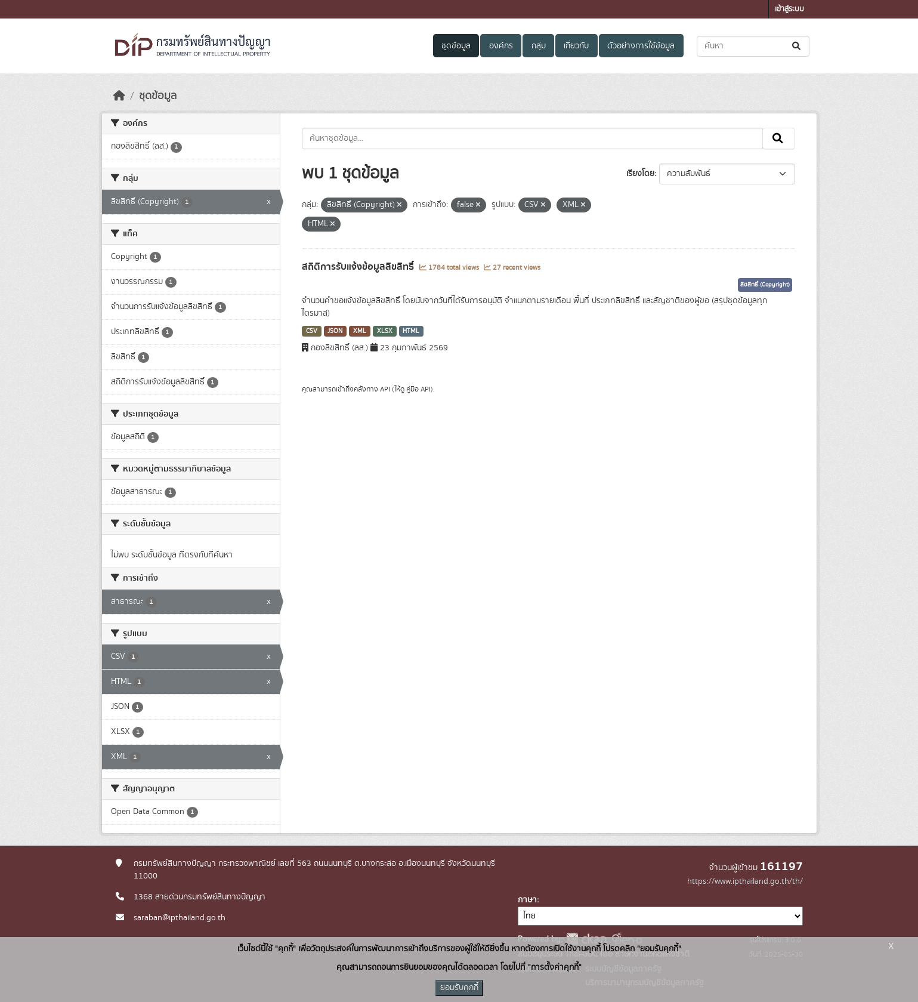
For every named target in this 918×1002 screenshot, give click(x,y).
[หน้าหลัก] (119, 96)
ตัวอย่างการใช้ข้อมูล (641, 46)
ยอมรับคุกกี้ (459, 988)
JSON (334, 331)
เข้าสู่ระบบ (789, 9)
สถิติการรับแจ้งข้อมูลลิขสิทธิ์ (359, 267)
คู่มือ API (418, 389)
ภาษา (527, 900)
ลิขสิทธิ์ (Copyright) (765, 284)
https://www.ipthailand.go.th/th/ (745, 881)
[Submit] (797, 46)
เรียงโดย (640, 174)
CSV (311, 331)
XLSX (384, 331)
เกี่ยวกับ (576, 46)
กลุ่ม (538, 46)
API (385, 389)
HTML (411, 331)
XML (359, 331)
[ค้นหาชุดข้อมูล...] (753, 46)
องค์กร (501, 46)
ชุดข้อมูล (456, 46)
